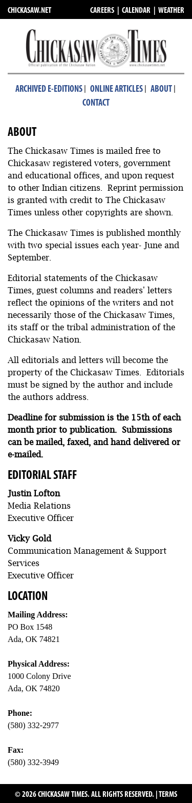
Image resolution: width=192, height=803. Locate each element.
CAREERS (102, 11)
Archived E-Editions (48, 89)
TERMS (168, 795)
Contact (96, 103)
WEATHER (171, 11)
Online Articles (116, 89)
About (161, 89)
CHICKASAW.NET (29, 11)
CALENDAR (136, 11)
